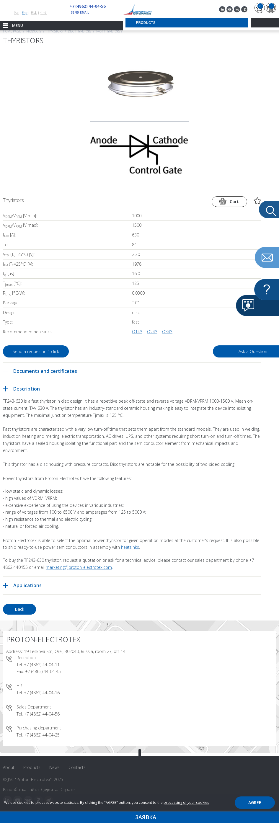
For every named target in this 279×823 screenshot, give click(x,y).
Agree (254, 802)
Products (33, 31)
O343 (167, 331)
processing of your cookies (186, 802)
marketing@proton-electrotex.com (79, 567)
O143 (137, 331)
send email (80, 12)
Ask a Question (214, 351)
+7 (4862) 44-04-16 (42, 692)
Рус (16, 12)
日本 (34, 12)
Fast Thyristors (108, 31)
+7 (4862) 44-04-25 (42, 735)
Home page (12, 31)
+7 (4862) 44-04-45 (43, 671)
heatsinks (130, 547)
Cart (234, 201)
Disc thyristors (80, 31)
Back (19, 609)
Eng (24, 12)
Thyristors (54, 31)
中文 (43, 12)
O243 (152, 331)
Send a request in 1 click (40, 351)
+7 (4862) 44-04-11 (42, 664)
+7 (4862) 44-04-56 (86, 6)
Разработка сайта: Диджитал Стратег (39, 789)
